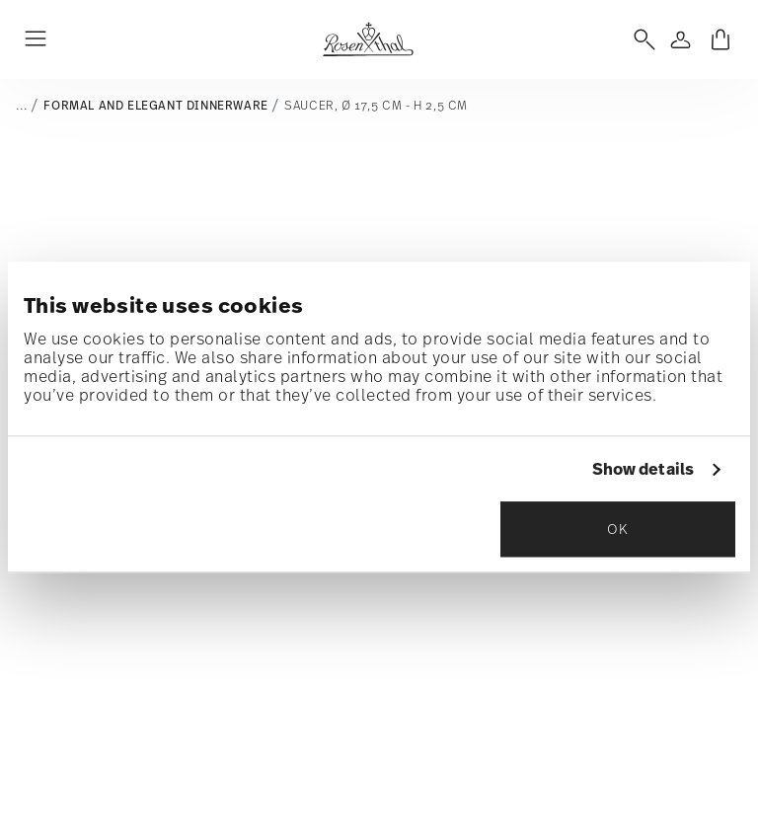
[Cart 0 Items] (720, 39)
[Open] (640, 39)
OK (617, 529)
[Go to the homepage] (368, 39)
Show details (643, 470)
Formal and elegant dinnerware (155, 106)
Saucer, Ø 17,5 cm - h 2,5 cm (376, 105)
